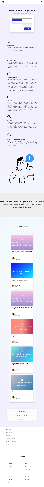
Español (10, 466)
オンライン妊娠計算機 (10, 446)
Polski (9, 473)
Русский (27, 479)
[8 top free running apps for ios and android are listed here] (22, 242)
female (17, 19)
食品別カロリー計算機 (10, 438)
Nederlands (27, 469)
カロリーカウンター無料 (11, 441)
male (27, 19)
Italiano (10, 469)
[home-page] (7, 2)
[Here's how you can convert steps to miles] (22, 382)
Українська (11, 482)
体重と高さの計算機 (10, 444)
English (26, 463)
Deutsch (10, 463)
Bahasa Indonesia (12, 460)
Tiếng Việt (27, 476)
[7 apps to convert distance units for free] (22, 326)
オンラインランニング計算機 (11, 449)
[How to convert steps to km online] (22, 270)
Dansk (26, 460)
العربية (26, 482)
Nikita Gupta (17, 258)
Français (27, 466)
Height (13, 22)
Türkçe (10, 479)
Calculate (28, 28)
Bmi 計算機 (8, 429)
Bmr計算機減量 (9, 432)
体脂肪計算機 (8, 435)
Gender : (14, 17)
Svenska (10, 476)
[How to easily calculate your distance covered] (22, 354)
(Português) (27, 473)
